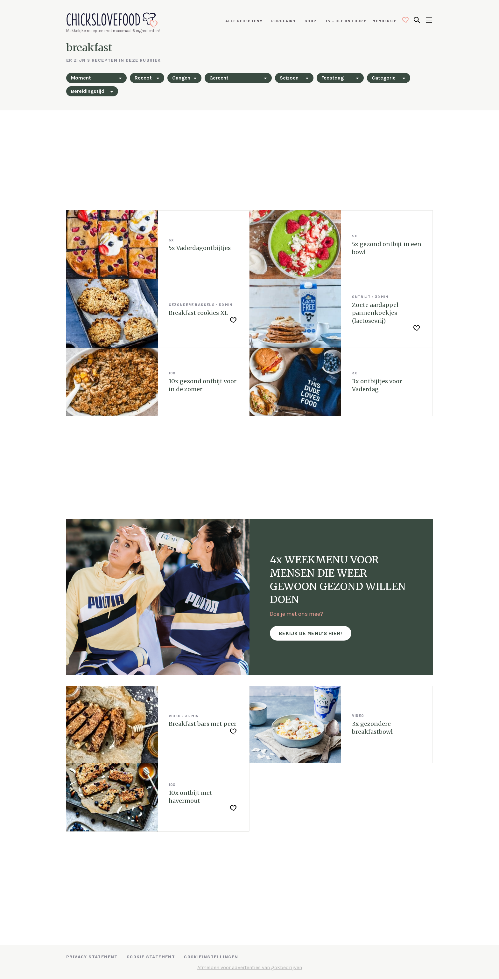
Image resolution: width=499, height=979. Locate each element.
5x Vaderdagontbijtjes (200, 248)
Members (382, 20)
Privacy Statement (92, 956)
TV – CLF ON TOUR (344, 20)
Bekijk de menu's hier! (310, 633)
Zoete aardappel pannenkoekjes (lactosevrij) (375, 312)
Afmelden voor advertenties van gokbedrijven (249, 967)
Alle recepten (242, 20)
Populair (282, 20)
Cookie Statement (151, 956)
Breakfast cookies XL (198, 312)
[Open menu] (429, 20)
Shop (310, 20)
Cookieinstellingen (211, 956)
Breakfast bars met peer (202, 723)
